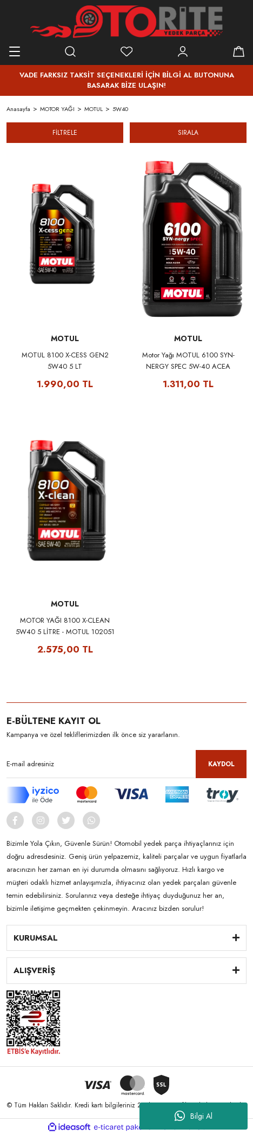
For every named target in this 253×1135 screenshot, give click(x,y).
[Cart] (238, 51)
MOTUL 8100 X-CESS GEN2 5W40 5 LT (65, 360)
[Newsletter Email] (126, 764)
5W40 (120, 109)
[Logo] (126, 21)
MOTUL (65, 338)
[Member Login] (183, 51)
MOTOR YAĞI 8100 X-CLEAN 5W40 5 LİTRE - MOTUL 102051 (65, 626)
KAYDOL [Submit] (221, 764)
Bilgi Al (193, 1116)
